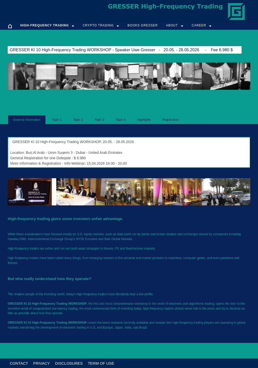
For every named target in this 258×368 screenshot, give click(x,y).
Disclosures (69, 363)
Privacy (41, 363)
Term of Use (101, 363)
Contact (19, 363)
